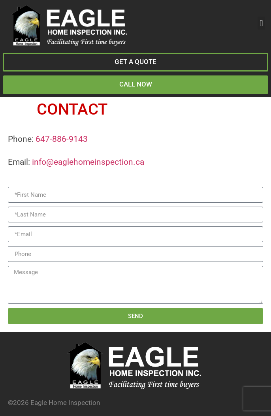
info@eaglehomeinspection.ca (88, 162)
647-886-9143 (62, 139)
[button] (261, 23)
